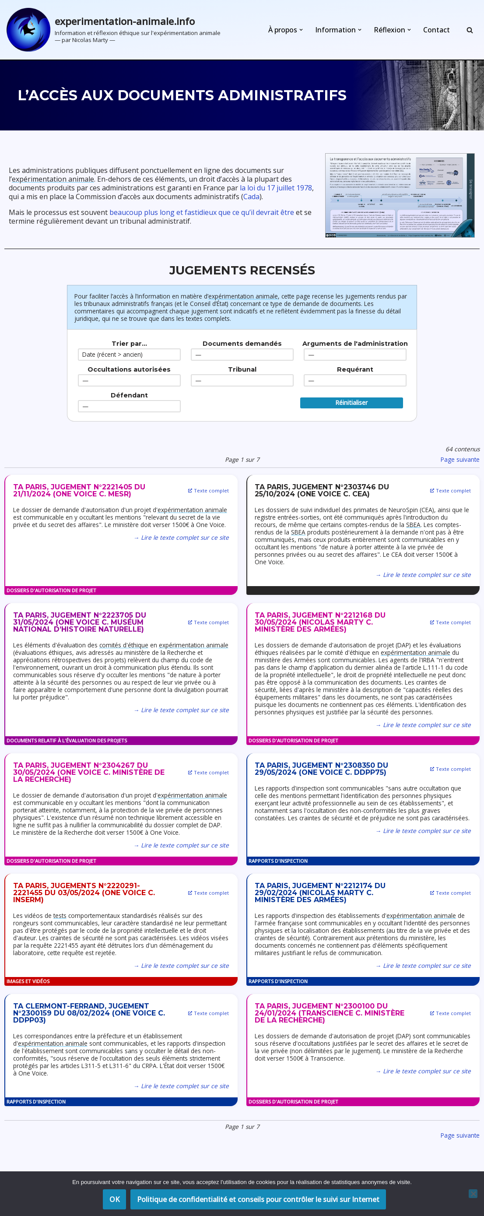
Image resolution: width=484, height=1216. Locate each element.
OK (114, 1199)
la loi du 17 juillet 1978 (276, 188)
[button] (301, 30)
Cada (251, 196)
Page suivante (460, 459)
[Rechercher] (469, 30)
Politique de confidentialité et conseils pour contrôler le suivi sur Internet (258, 1199)
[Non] (473, 1193)
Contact (436, 30)
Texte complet (209, 491)
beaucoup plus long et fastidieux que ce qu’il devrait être (201, 212)
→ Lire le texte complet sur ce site (181, 537)
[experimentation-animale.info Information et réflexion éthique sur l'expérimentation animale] (114, 30)
